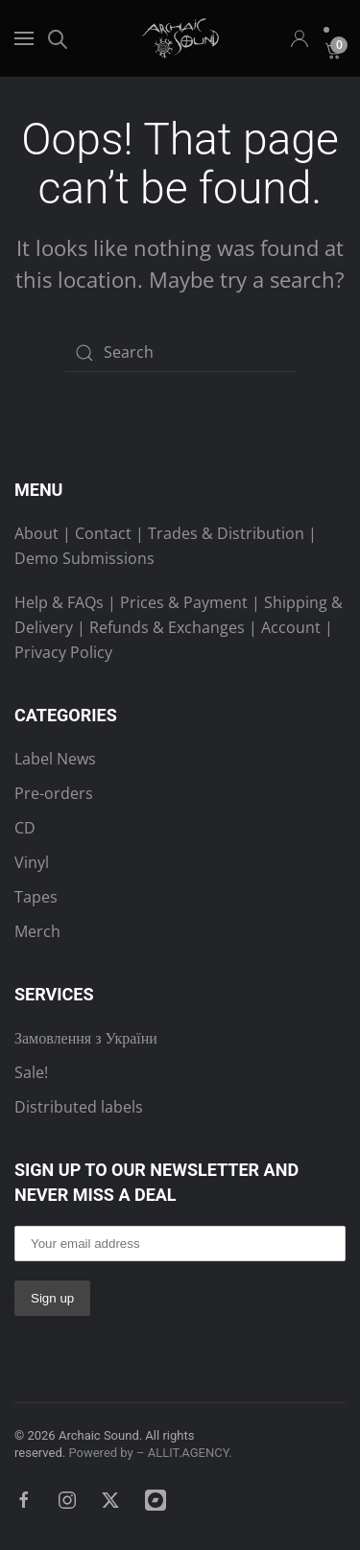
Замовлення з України (85, 1037)
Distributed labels (78, 1106)
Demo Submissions (84, 558)
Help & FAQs (59, 602)
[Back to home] (180, 38)
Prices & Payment (184, 602)
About (36, 533)
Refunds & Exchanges (167, 627)
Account (291, 627)
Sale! (31, 1072)
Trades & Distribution (226, 533)
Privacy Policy (63, 652)
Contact (103, 533)
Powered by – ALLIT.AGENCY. (148, 1452)
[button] (24, 38)
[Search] (180, 353)
